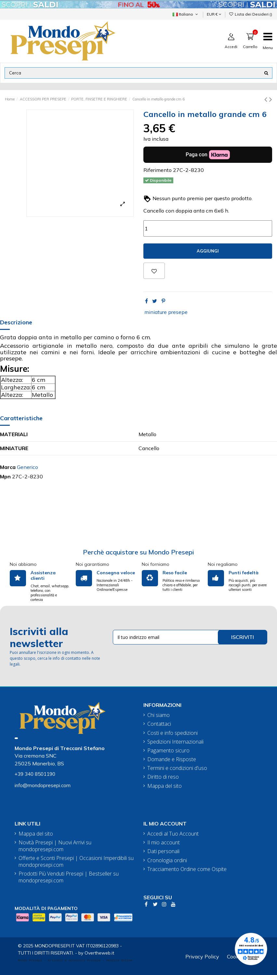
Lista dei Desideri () (250, 14)
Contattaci (159, 724)
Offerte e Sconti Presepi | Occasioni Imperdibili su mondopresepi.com (76, 861)
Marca (8, 467)
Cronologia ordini (167, 860)
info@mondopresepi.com (43, 785)
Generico (27, 467)
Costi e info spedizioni (172, 733)
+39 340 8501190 (35, 774)
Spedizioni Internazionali (175, 741)
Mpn (5, 476)
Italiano (186, 14)
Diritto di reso (163, 777)
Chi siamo (158, 715)
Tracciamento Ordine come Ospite (187, 869)
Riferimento (157, 170)
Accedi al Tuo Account (173, 833)
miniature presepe (166, 312)
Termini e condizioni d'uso (177, 768)
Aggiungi (208, 251)
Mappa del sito (164, 786)
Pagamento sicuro (168, 750)
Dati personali (163, 851)
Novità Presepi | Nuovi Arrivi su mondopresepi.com (55, 846)
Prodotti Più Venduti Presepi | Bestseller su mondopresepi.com (69, 877)
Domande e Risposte (171, 759)
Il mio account (163, 842)
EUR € (214, 14)
